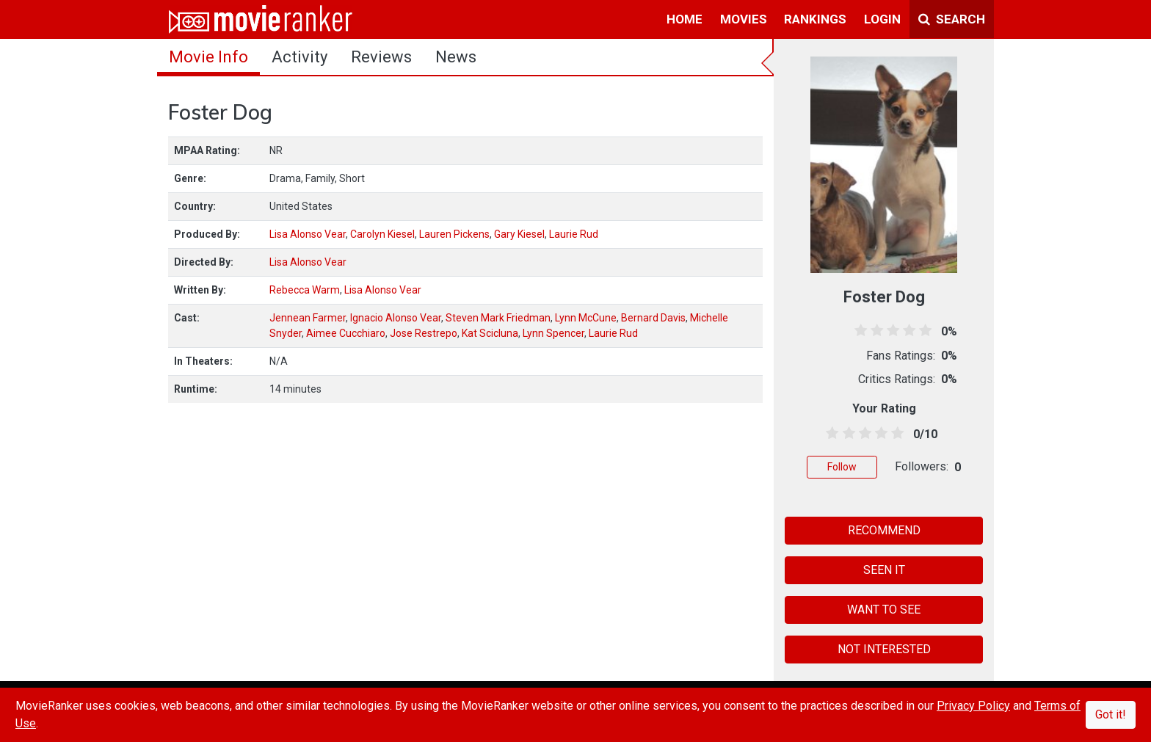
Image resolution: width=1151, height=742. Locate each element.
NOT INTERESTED (884, 649)
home (684, 19)
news (455, 57)
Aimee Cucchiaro (345, 333)
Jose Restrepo (423, 333)
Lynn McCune (586, 318)
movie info (208, 57)
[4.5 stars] (895, 433)
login (882, 19)
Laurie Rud (573, 234)
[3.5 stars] (879, 433)
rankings (815, 19)
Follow (842, 467)
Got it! (1110, 714)
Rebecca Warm (304, 290)
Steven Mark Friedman (498, 318)
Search (951, 19)
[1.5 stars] (846, 433)
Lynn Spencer (553, 333)
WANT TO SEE (884, 609)
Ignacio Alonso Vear (395, 318)
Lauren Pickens (454, 234)
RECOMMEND (884, 530)
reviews (381, 57)
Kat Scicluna (490, 333)
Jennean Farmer (307, 318)
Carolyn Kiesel (382, 234)
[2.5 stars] (862, 433)
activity (299, 57)
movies (743, 19)
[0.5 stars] (829, 433)
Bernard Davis (653, 318)
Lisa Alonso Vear (307, 234)
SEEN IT (884, 570)
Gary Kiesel (519, 234)
